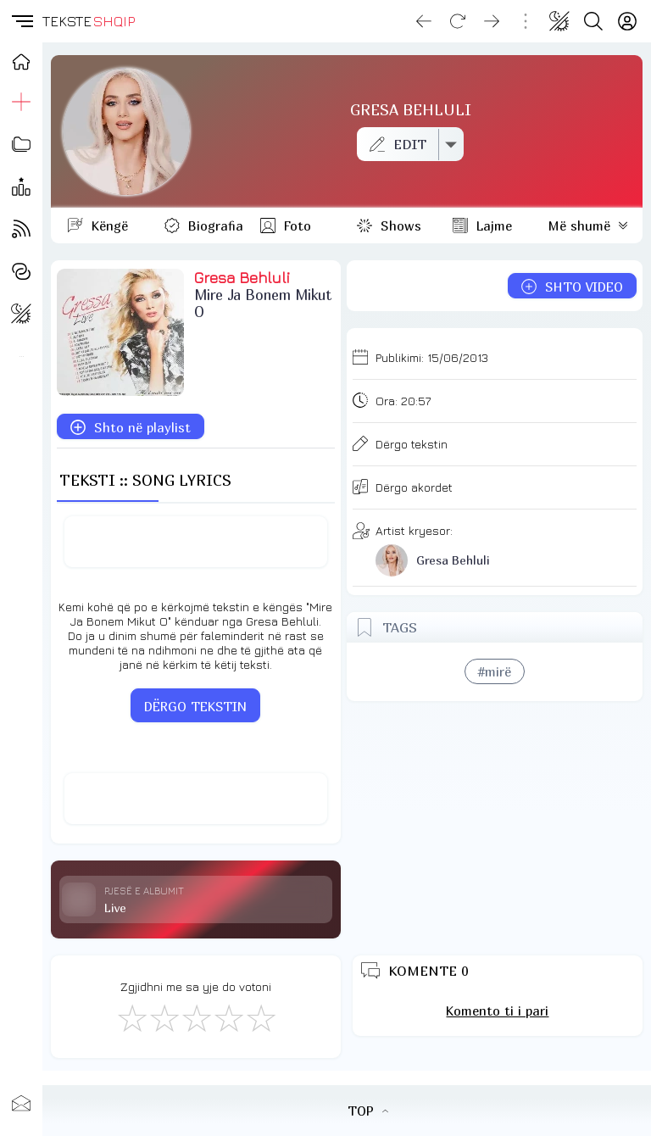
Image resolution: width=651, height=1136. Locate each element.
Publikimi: (432, 357)
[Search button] (593, 21)
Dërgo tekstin (412, 444)
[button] (21, 21)
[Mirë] (196, 1017)
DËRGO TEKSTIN (195, 706)
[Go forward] (492, 21)
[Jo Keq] (163, 1017)
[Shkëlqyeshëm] (260, 1017)
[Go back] (424, 21)
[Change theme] (559, 21)
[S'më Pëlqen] (131, 1017)
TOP (368, 1110)
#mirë (494, 671)
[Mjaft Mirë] (228, 1017)
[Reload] (458, 21)
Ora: (403, 400)
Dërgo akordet (414, 487)
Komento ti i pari (497, 1010)
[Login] (627, 21)
